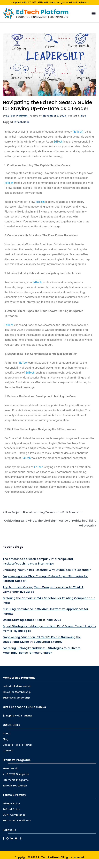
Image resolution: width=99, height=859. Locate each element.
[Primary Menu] (93, 9)
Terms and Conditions (17, 816)
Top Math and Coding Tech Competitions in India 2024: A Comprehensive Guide (43, 585)
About (7, 729)
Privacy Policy (11, 800)
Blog (83, 111)
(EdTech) (78, 128)
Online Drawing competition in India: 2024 (32, 616)
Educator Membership (17, 688)
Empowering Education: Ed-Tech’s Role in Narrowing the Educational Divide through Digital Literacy (42, 635)
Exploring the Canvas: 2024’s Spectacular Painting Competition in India (49, 596)
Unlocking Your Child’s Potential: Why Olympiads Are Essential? (47, 566)
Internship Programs (16, 776)
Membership (10, 764)
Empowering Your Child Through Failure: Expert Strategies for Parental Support (45, 574)
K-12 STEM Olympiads (16, 770)
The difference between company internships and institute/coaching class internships (38, 557)
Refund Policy (11, 805)
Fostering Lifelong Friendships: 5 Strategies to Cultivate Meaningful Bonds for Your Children (41, 646)
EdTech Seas (21, 118)
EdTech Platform (16, 111)
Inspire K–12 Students (17, 711)
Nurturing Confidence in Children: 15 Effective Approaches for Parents (45, 607)
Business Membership (16, 693)
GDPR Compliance (14, 811)
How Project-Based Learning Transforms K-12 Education (44, 508)
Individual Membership (17, 682)
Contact (8, 746)
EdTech (58, 137)
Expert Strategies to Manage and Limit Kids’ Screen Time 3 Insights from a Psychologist (49, 624)
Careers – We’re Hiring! (17, 741)
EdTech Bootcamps (15, 782)
